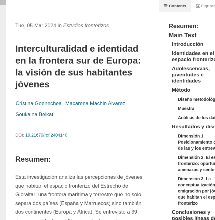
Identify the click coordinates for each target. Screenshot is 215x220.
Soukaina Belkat (34, 114)
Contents (175, 6)
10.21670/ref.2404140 (46, 135)
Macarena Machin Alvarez (95, 103)
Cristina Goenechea (39, 103)
